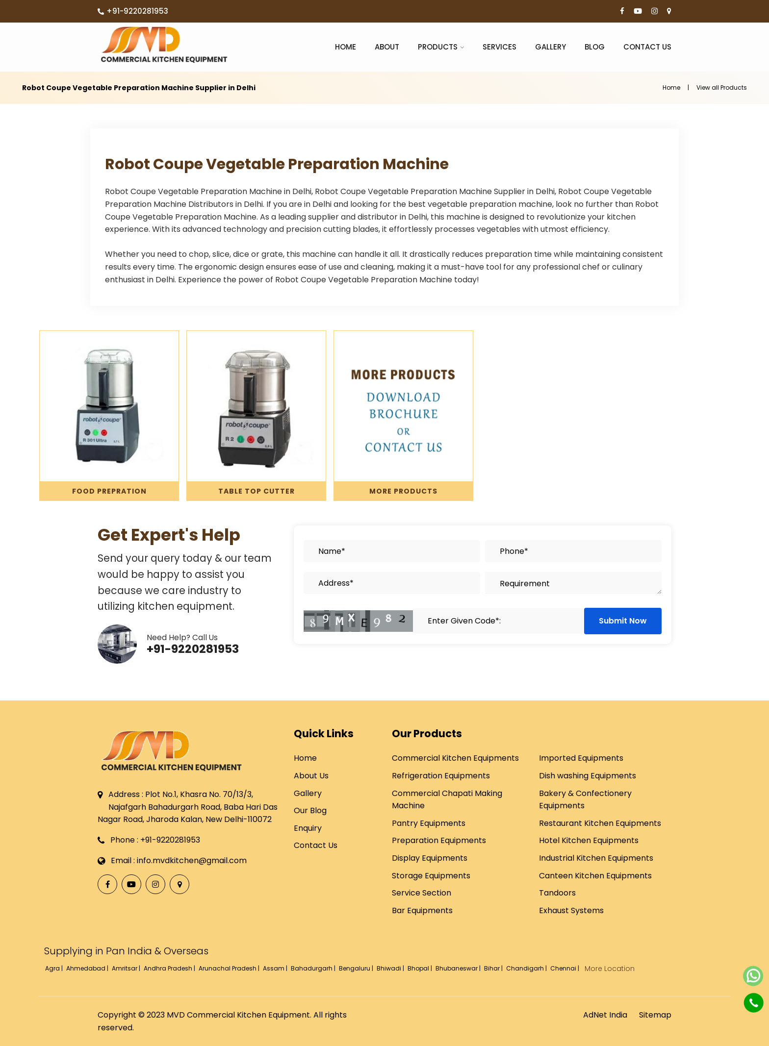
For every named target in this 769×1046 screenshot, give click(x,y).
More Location (610, 968)
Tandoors (557, 892)
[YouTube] (638, 11)
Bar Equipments (422, 910)
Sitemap (655, 1015)
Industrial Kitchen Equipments (596, 858)
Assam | (276, 968)
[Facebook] (622, 11)
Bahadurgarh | (314, 968)
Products (438, 47)
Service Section (421, 892)
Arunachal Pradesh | (230, 968)
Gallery (550, 47)
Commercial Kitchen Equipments (455, 758)
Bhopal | (421, 968)
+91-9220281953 (133, 11)
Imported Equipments (581, 758)
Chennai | (565, 968)
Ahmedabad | (88, 968)
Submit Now (623, 620)
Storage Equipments (431, 875)
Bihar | (494, 968)
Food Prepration (109, 491)
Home (345, 47)
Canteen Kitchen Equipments (595, 875)
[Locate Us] (669, 11)
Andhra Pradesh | (170, 968)
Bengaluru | (357, 968)
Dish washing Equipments (587, 775)
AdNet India (605, 1015)
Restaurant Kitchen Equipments (600, 823)
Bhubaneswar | (459, 968)
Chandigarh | (527, 968)
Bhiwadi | (391, 968)
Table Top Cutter (256, 491)
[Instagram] (654, 11)
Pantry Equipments (428, 823)
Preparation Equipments (439, 840)
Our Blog (310, 810)
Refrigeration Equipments (441, 775)
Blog (595, 47)
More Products (403, 491)
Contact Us (647, 47)
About (387, 47)
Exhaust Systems (571, 910)
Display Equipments (429, 858)
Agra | (54, 968)
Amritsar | (127, 968)
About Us (311, 775)
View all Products (721, 87)
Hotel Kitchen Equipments (589, 840)
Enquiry (308, 828)
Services (499, 47)
